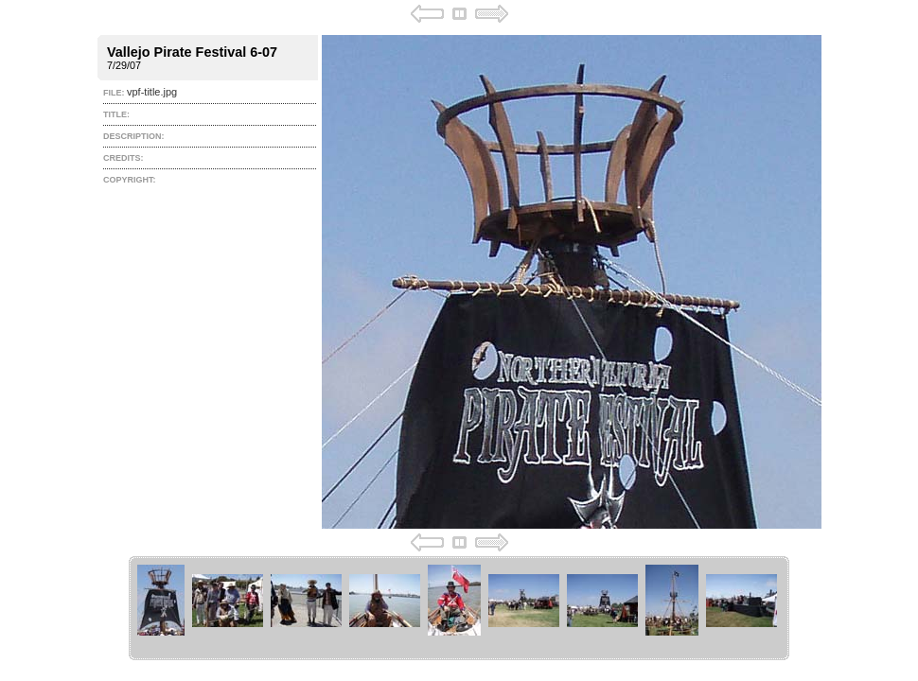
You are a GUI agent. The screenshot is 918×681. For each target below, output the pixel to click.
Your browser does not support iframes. (459, 278)
